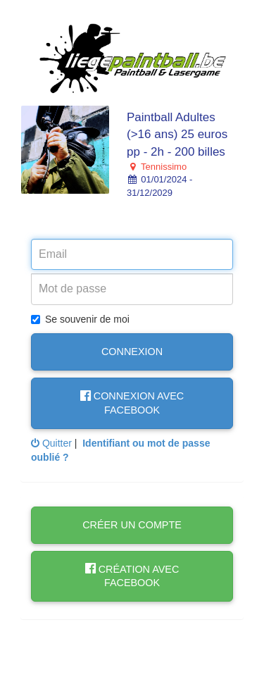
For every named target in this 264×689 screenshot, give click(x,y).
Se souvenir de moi (80, 319)
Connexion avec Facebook (132, 402)
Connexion (132, 351)
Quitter (51, 443)
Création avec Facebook (132, 576)
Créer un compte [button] (132, 524)
